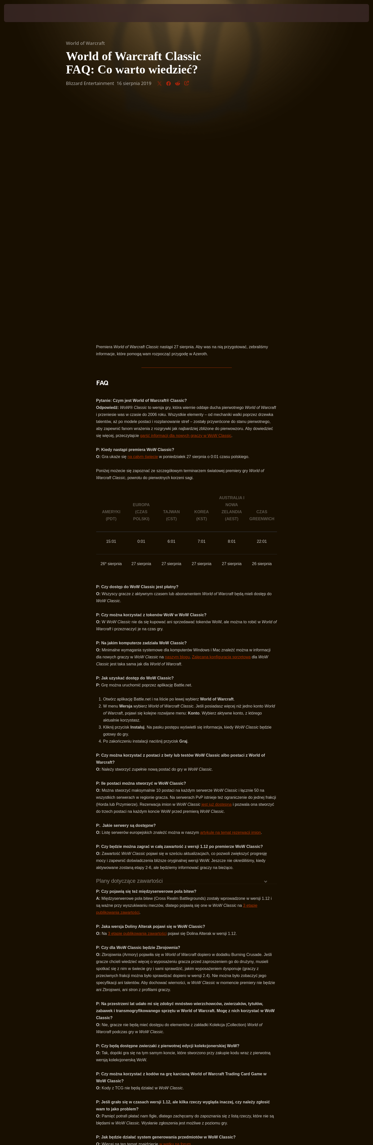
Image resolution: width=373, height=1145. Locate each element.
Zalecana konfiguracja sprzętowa (221, 421)
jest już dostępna (216, 568)
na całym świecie (143, 220)
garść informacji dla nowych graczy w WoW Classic (185, 199)
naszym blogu (177, 421)
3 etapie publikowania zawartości (137, 697)
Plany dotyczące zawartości (129, 645)
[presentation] (22, 13)
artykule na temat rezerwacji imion (230, 596)
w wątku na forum (175, 908)
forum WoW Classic (227, 935)
